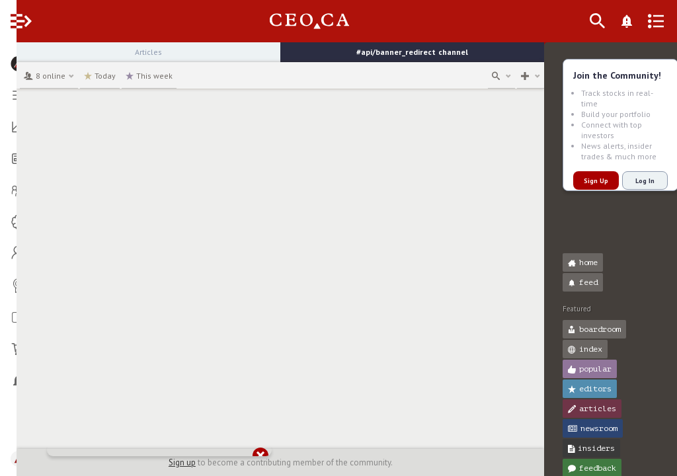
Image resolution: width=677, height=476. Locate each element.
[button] (13, 58)
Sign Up (579, 181)
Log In (628, 181)
